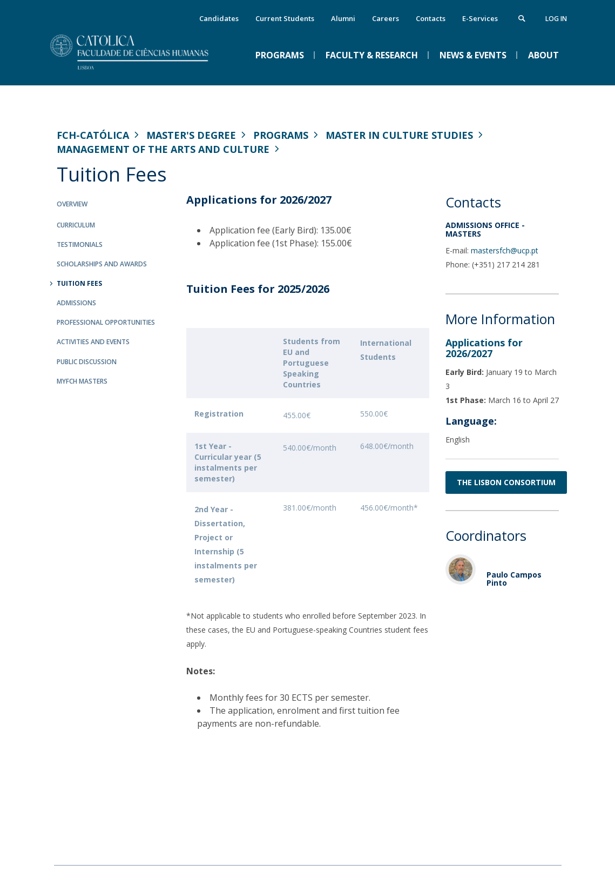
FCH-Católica (93, 135)
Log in (556, 18)
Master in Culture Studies (399, 135)
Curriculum (76, 225)
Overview (72, 204)
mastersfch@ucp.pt (504, 250)
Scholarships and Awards (102, 264)
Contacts (430, 18)
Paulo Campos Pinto (514, 578)
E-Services (480, 18)
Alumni (343, 18)
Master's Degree (191, 135)
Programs (280, 135)
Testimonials (80, 244)
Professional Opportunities (106, 322)
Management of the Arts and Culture (163, 149)
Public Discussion (87, 361)
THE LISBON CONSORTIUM (506, 482)
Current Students (284, 18)
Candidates (219, 18)
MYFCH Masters (82, 381)
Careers (385, 18)
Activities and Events (93, 341)
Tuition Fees (79, 283)
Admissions (76, 302)
